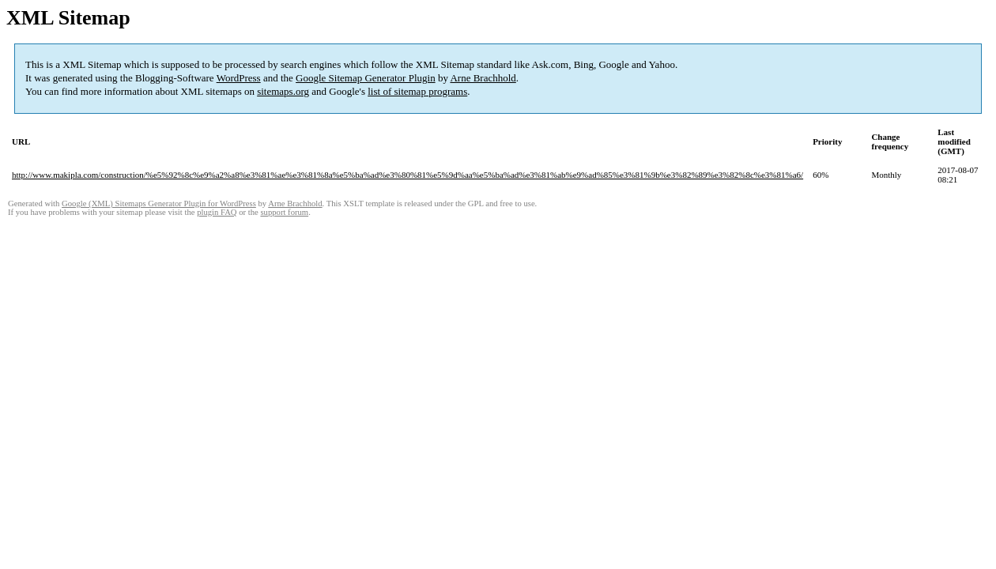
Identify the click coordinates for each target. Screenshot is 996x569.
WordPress (239, 78)
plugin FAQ (216, 212)
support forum (284, 212)
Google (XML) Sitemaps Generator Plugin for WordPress (159, 203)
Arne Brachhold (482, 78)
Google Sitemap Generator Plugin (366, 78)
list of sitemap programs (417, 91)
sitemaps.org (283, 91)
